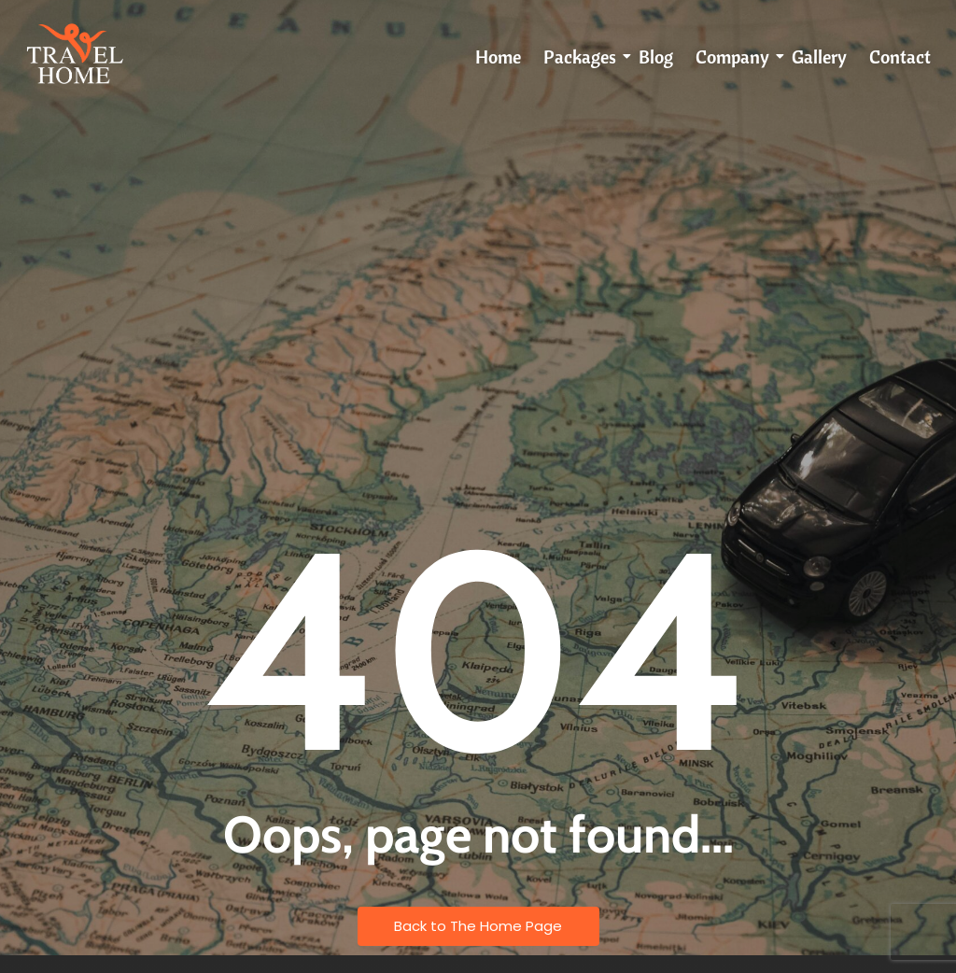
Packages (583, 56)
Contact (900, 56)
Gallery (819, 56)
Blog (656, 56)
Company (736, 56)
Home (498, 56)
